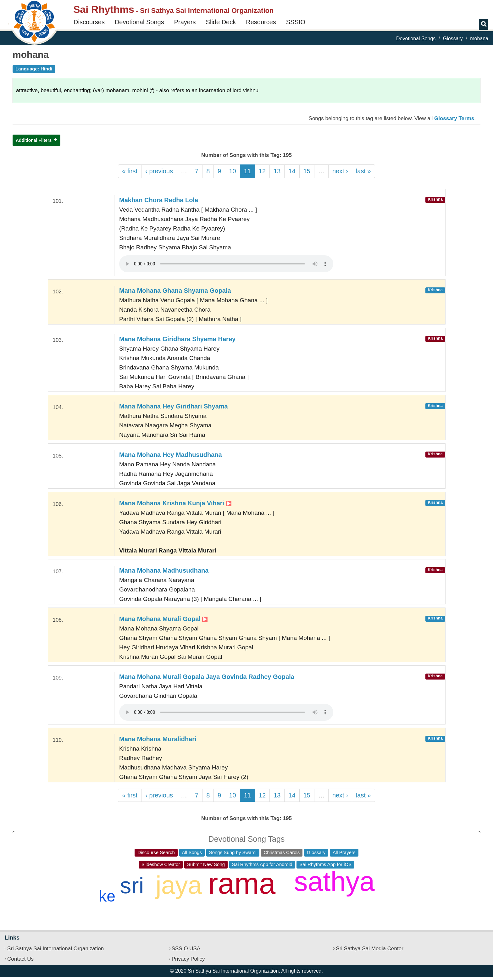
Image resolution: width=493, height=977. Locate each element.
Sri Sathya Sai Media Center (369, 949)
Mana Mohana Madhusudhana (163, 570)
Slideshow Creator (160, 864)
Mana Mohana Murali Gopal (163, 618)
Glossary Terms (454, 118)
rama (241, 883)
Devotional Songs (139, 22)
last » (363, 171)
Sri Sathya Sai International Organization (55, 949)
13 (277, 171)
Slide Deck (221, 22)
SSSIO (295, 22)
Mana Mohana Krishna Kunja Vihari (175, 503)
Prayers (185, 22)
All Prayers (344, 852)
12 (262, 171)
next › (340, 171)
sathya (334, 881)
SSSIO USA (186, 949)
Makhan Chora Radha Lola (158, 200)
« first (129, 171)
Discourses (89, 22)
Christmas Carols (281, 852)
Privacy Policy (188, 959)
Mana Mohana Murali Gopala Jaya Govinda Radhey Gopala (206, 676)
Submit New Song (206, 864)
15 (306, 171)
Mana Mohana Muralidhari (158, 739)
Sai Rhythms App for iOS (325, 864)
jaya (179, 885)
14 (291, 171)
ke (107, 896)
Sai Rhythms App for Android (262, 864)
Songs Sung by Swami (233, 852)
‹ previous (159, 171)
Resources (261, 22)
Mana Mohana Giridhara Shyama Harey (177, 339)
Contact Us (20, 959)
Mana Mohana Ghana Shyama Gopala (175, 290)
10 (232, 171)
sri (132, 885)
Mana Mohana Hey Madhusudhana (170, 454)
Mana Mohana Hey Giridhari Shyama (173, 406)
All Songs (192, 852)
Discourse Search (155, 852)
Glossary (453, 38)
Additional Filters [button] (34, 140)
